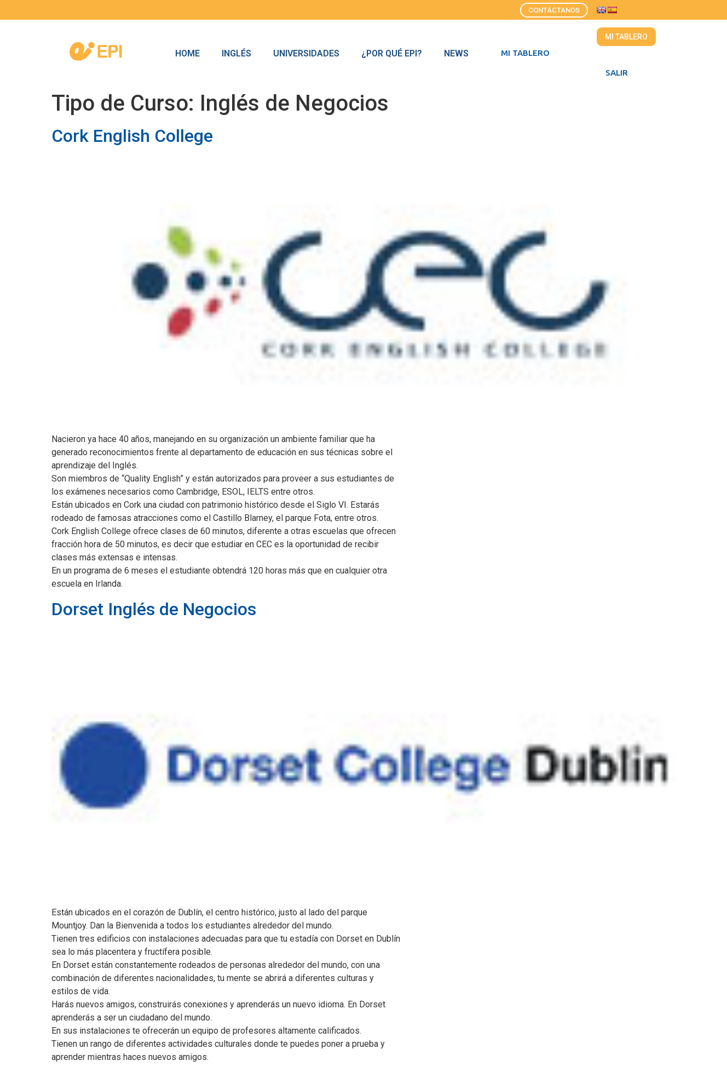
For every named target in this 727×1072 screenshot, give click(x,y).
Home (187, 53)
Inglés (236, 53)
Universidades (306, 53)
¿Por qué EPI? (391, 53)
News (456, 53)
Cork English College (132, 135)
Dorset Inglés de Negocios (153, 609)
